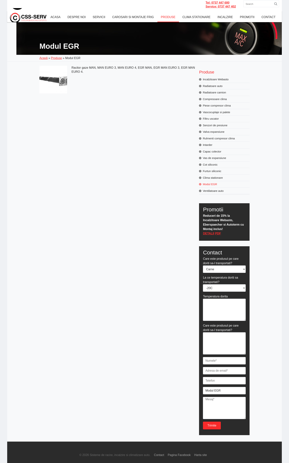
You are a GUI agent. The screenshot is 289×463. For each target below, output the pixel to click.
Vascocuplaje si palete (216, 112)
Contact (269, 17)
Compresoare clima (215, 99)
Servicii (99, 17)
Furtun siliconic (212, 171)
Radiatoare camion (214, 92)
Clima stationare (213, 177)
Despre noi (76, 17)
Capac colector (212, 151)
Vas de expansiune (214, 158)
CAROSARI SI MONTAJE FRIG (133, 17)
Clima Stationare (196, 17)
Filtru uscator (211, 118)
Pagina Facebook (179, 455)
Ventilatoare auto (213, 190)
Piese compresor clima (217, 105)
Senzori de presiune (215, 125)
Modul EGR (210, 184)
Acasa (55, 17)
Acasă (43, 58)
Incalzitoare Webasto (216, 79)
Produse (168, 17)
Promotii (247, 17)
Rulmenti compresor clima (219, 138)
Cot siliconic (210, 164)
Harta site (200, 455)
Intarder (207, 144)
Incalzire (225, 17)
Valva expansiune (213, 131)
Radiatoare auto (212, 86)
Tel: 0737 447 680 (217, 2)
